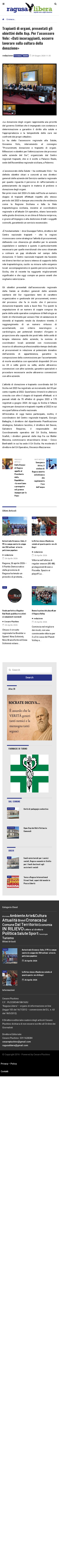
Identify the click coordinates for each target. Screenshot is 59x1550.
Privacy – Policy (9, 1063)
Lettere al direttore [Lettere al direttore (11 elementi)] (33, 929)
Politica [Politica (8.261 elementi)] (9, 933)
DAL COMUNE (14, 801)
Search (29, 677)
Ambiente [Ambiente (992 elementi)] (17, 916)
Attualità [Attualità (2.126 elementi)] (9, 920)
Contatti (4, 1071)
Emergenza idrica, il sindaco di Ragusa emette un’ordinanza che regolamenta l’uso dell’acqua (38, 474)
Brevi (9, 857)
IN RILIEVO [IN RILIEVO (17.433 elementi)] (13, 928)
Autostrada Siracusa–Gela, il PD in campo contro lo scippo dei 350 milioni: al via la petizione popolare (39, 952)
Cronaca (10, 19)
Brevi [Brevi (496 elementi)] (21, 920)
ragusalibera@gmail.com (15, 1045)
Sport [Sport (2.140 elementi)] (33, 933)
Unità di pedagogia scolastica (36, 809)
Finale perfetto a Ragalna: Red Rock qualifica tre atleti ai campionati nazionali (14, 613)
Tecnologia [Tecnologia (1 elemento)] (43, 934)
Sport (34, 517)
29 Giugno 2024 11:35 (40, 56)
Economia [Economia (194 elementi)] (45, 925)
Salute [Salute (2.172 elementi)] (22, 933)
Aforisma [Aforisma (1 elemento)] (5, 916)
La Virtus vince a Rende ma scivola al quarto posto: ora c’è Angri (44, 544)
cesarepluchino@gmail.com (16, 1041)
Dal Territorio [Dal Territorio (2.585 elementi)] (26, 924)
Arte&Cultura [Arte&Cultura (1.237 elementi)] (36, 916)
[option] (29, 84)
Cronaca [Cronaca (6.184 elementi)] (33, 920)
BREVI (11, 850)
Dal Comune (11, 808)
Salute (25, 56)
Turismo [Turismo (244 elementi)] (8, 938)
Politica (5, 517)
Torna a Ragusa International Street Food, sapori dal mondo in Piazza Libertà (37, 880)
